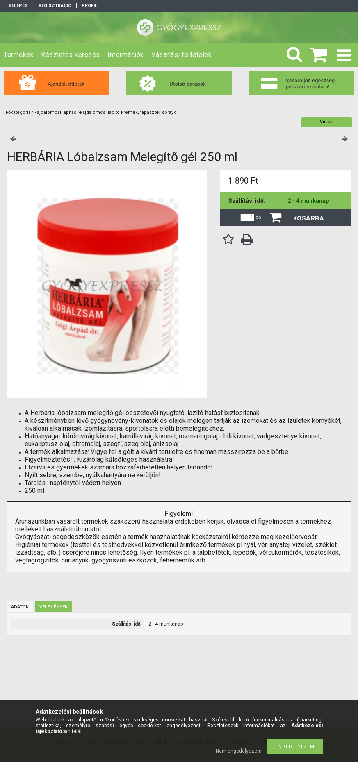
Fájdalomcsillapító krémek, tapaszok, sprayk (128, 112)
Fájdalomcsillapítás (55, 112)
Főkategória (18, 112)
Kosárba (308, 218)
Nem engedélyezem (239, 751)
